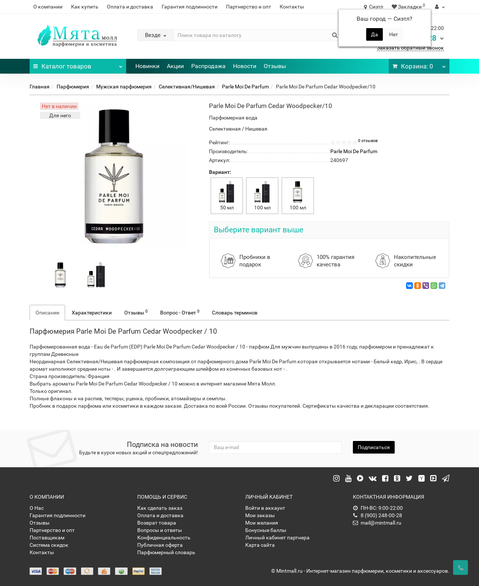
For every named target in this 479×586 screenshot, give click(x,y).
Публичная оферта (160, 545)
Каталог (77, 64)
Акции (175, 66)
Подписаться (374, 447)
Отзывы (275, 66)
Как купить (84, 7)
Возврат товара (156, 523)
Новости (244, 66)
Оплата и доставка (130, 7)
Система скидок (49, 545)
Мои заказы (260, 515)
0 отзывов (368, 140)
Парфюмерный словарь (166, 552)
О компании (48, 7)
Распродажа (208, 66)
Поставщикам (47, 537)
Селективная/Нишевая (187, 87)
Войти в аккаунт (265, 508)
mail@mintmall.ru (377, 523)
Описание (47, 313)
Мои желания (261, 523)
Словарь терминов (234, 313)
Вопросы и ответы (159, 530)
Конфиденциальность (163, 537)
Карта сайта (260, 545)
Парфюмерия (73, 87)
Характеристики (92, 313)
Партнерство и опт (248, 7)
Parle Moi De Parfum (245, 87)
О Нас (37, 508)
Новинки (147, 66)
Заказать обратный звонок (410, 48)
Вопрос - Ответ (179, 312)
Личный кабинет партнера (277, 537)
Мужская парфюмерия (124, 87)
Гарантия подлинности (189, 7)
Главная (40, 87)
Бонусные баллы (265, 530)
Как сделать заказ (159, 508)
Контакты (292, 7)
